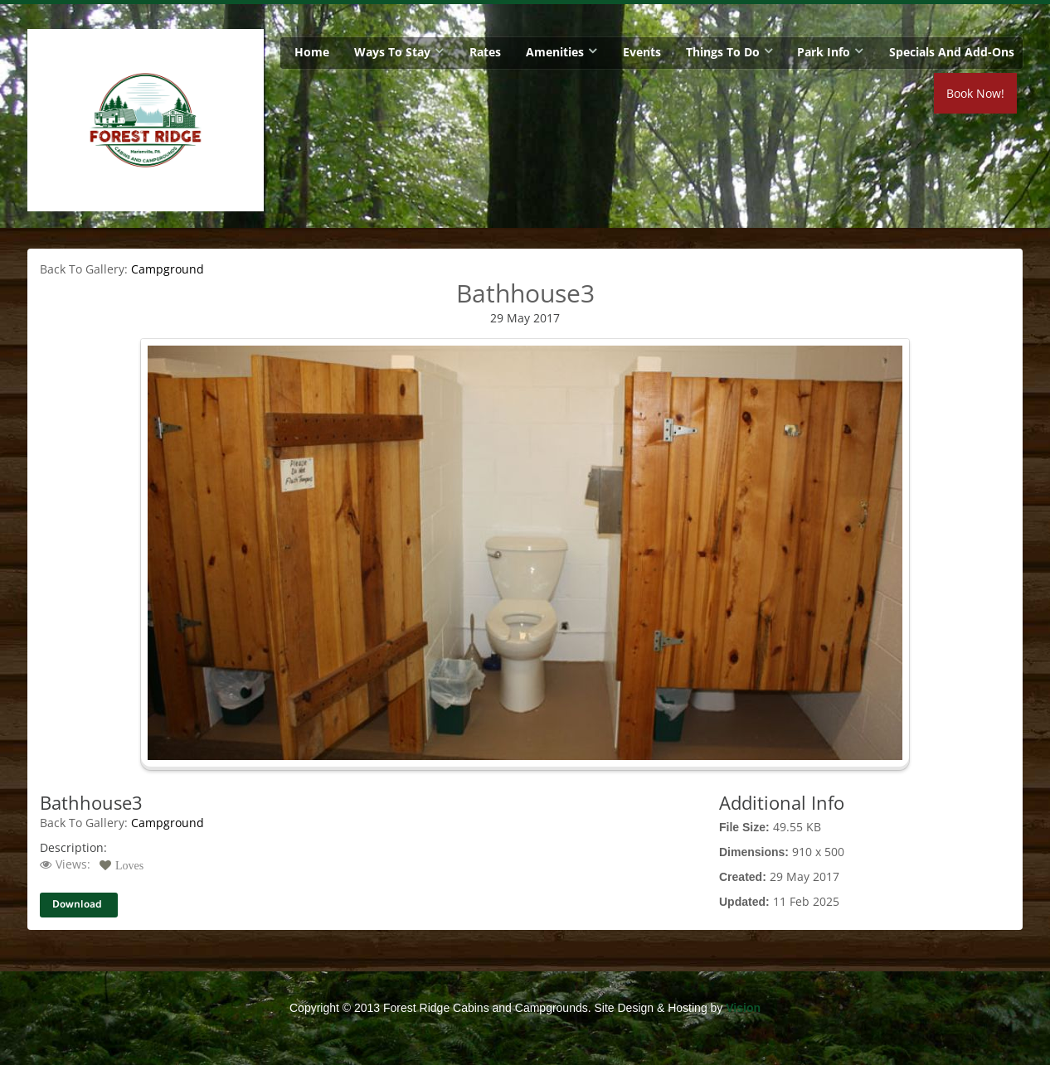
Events (642, 52)
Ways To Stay (392, 52)
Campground (167, 269)
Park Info (823, 52)
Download (77, 904)
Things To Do (723, 52)
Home (311, 52)
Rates (485, 52)
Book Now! (975, 93)
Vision (743, 1007)
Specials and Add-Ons (951, 52)
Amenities (555, 52)
